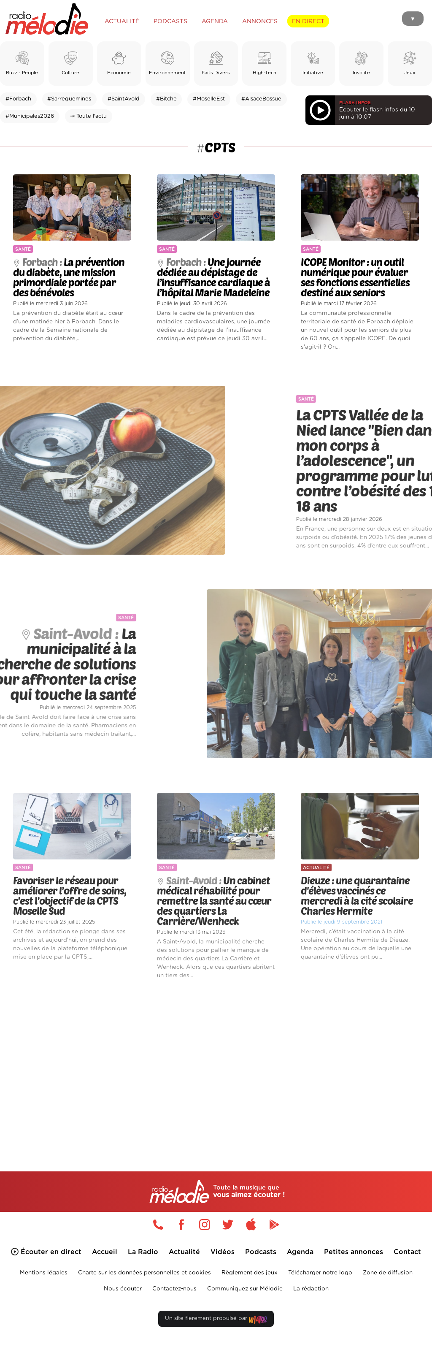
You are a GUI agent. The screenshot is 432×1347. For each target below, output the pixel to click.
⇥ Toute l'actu (88, 116)
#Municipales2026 (29, 116)
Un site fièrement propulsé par (216, 1320)
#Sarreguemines (69, 99)
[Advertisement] (216, 1063)
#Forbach (18, 99)
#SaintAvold (124, 99)
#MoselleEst (209, 99)
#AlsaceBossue (261, 99)
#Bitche (166, 99)
